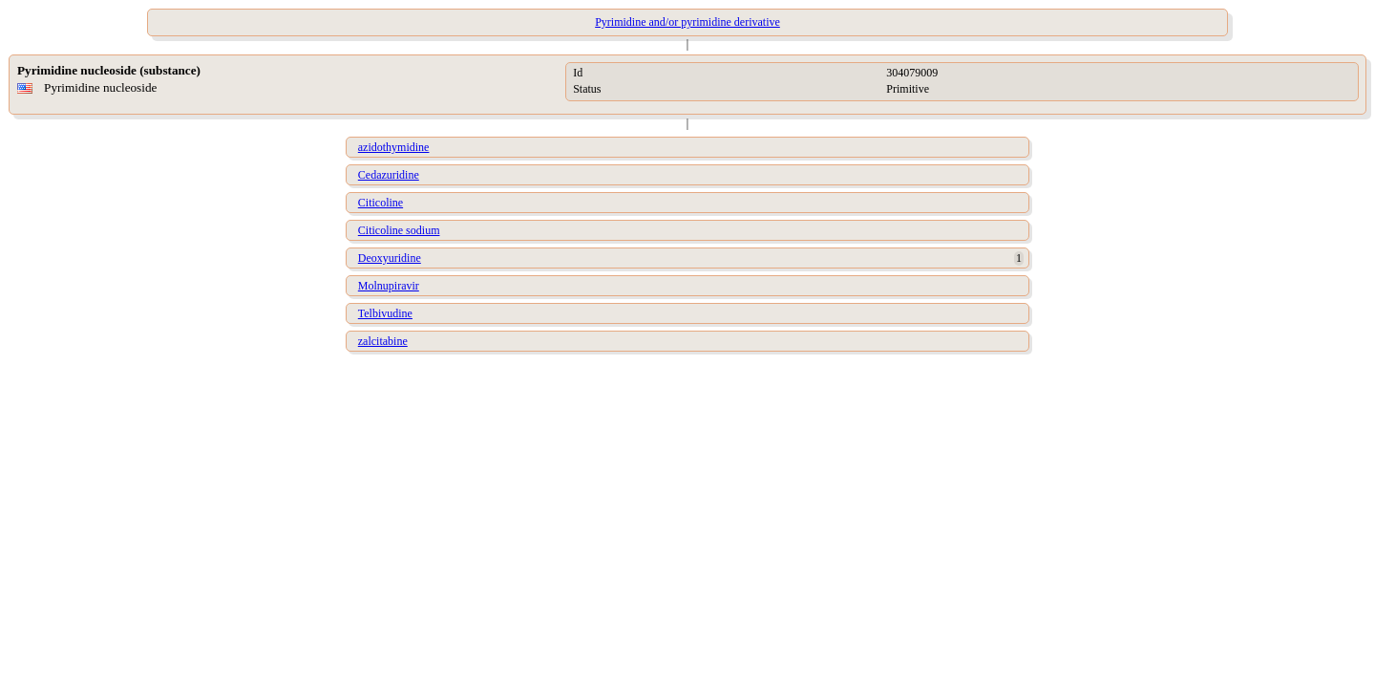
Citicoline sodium (399, 230)
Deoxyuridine (389, 258)
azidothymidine (394, 147)
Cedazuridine (388, 175)
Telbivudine (385, 313)
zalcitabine (383, 341)
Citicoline (380, 202)
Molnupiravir (388, 285)
